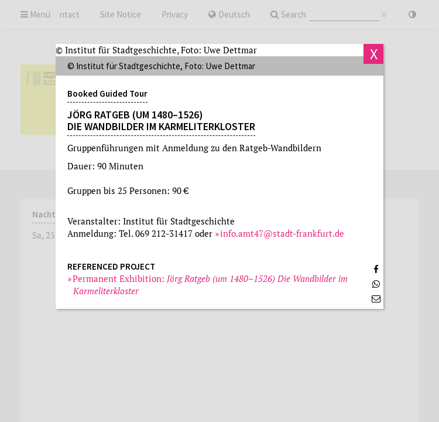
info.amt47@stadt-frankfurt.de (282, 233)
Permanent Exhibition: (210, 285)
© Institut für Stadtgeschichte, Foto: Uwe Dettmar (156, 50)
